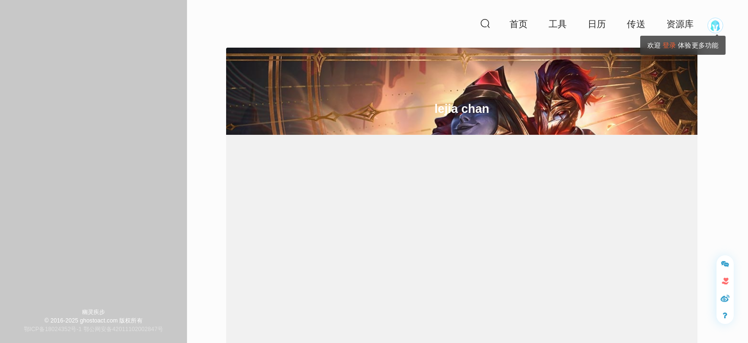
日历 (597, 24)
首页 (518, 24)
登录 (669, 45)
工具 (558, 24)
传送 (636, 24)
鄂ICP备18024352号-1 (53, 329)
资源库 (680, 24)
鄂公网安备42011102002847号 (123, 329)
